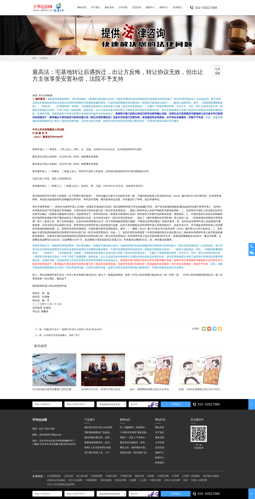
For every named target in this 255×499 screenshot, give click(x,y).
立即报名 (175, 404)
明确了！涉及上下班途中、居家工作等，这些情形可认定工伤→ (134, 437)
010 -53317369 (209, 404)
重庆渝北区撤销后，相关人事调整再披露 (134, 442)
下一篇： (69, 329)
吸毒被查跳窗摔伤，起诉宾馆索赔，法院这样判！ (98, 442)
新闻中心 (159, 457)
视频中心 (159, 452)
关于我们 (159, 432)
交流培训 (159, 447)
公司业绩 (159, 442)
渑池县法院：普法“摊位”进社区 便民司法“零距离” (134, 452)
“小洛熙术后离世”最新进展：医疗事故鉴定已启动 (134, 432)
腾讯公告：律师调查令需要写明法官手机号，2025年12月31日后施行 (134, 447)
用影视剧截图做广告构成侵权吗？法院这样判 (98, 432)
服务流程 (159, 437)
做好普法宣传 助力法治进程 (98, 427)
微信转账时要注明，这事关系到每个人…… (98, 437)
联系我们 (159, 462)
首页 (34, 58)
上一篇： (57, 335)
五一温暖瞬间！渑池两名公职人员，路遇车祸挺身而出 (134, 427)
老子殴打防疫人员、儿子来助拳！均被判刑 (98, 452)
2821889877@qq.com (50, 434)
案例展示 (44, 58)
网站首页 (159, 427)
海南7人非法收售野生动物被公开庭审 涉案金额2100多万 (98, 447)
